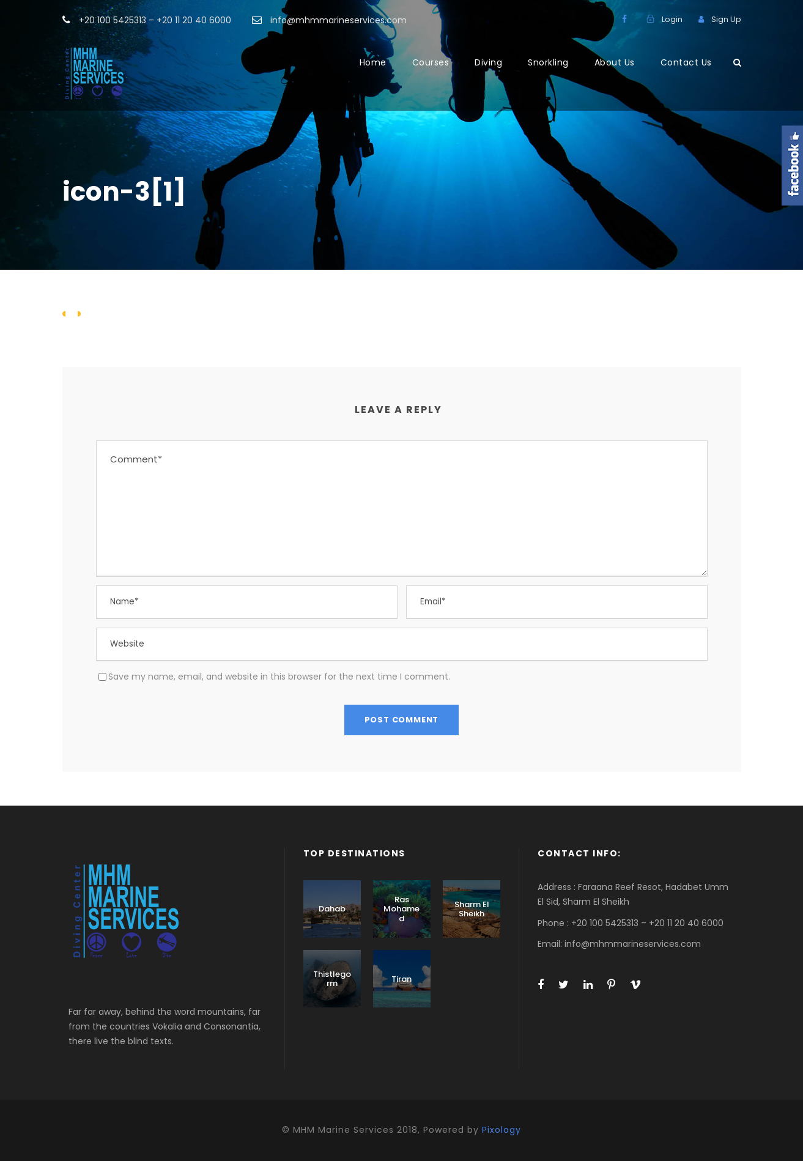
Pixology (501, 1130)
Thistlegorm (332, 979)
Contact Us (686, 62)
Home (373, 62)
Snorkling (548, 62)
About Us (614, 62)
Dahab (332, 908)
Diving (488, 62)
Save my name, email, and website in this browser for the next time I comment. (279, 676)
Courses (431, 62)
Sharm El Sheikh (471, 909)
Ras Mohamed (401, 909)
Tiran (401, 979)
